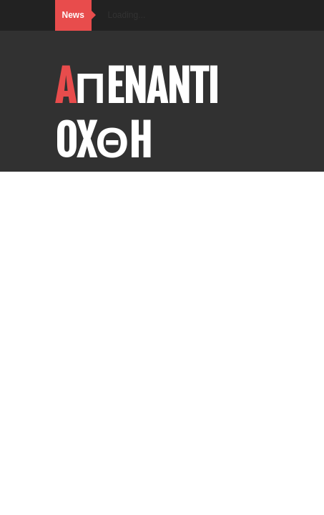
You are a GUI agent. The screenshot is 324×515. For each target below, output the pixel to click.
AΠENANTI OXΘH (137, 113)
